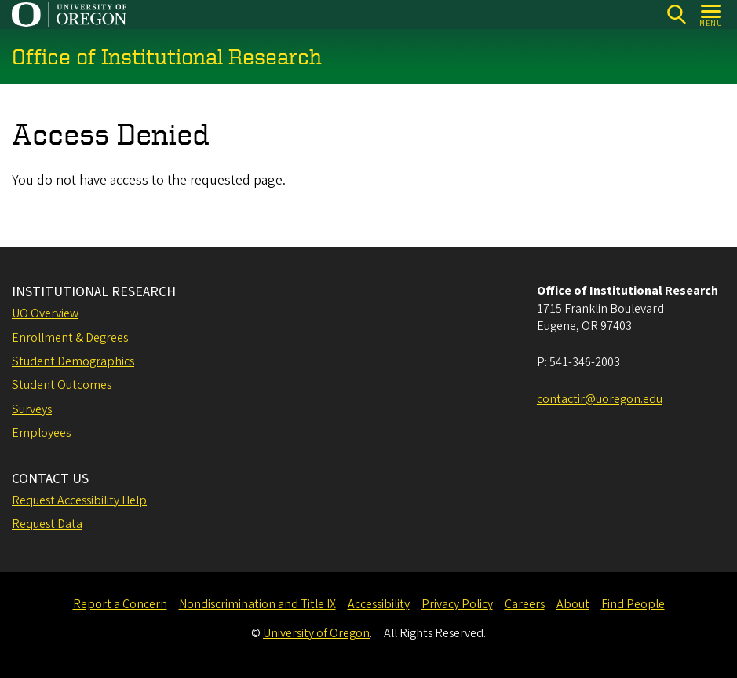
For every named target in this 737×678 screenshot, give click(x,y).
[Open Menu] (711, 14)
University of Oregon (316, 633)
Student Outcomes (61, 385)
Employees (41, 433)
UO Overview (45, 313)
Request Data (47, 524)
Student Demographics (73, 361)
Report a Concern (120, 604)
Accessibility (379, 604)
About (572, 604)
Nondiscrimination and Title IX (257, 604)
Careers (525, 604)
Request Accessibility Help (79, 500)
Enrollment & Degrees (70, 337)
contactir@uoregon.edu (599, 399)
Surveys (32, 409)
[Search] (676, 14)
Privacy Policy (457, 604)
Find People (633, 604)
